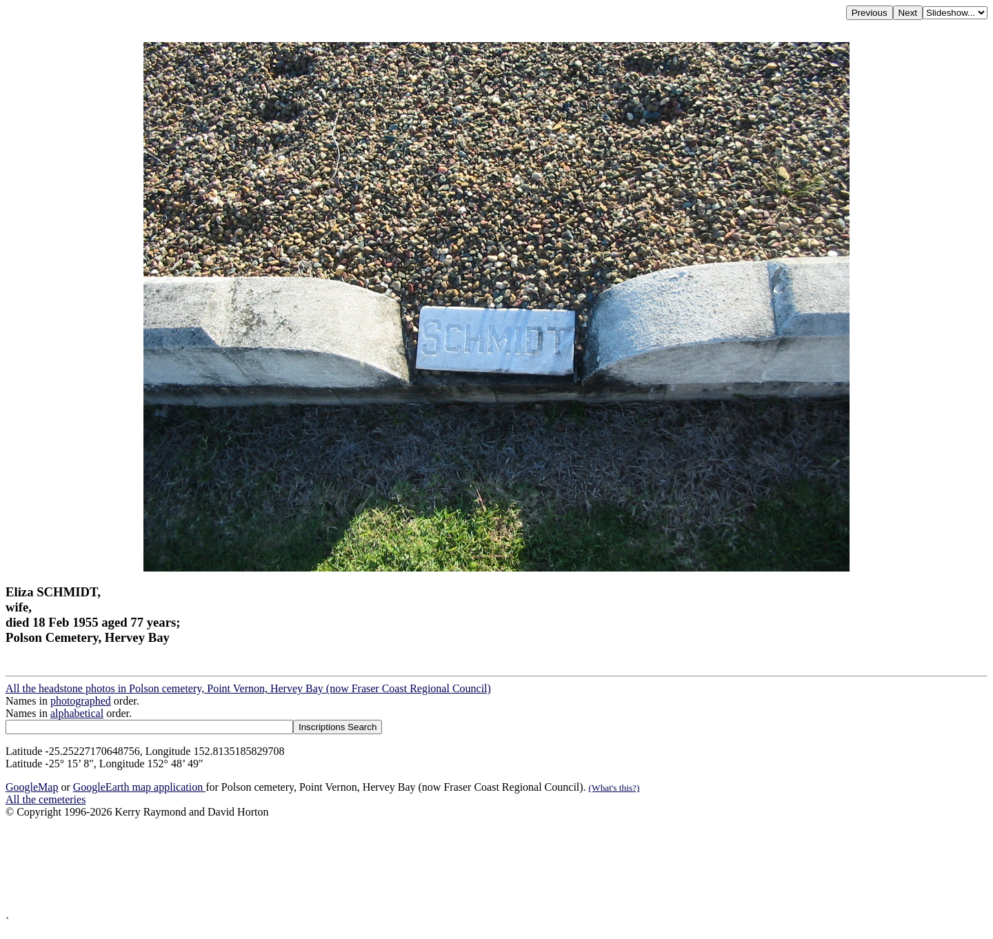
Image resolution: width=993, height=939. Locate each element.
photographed (80, 701)
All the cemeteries (46, 799)
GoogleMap (32, 787)
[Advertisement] (419, 867)
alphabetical (76, 713)
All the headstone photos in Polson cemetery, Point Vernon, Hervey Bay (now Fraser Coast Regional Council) (248, 688)
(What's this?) (614, 787)
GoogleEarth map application (139, 787)
